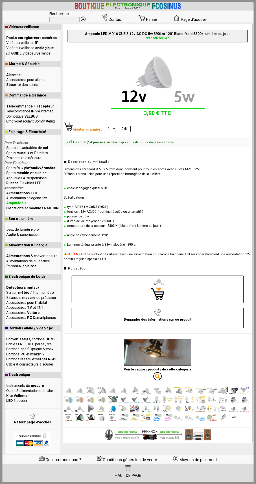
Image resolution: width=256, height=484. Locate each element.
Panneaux (21, 266)
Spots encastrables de (27, 148)
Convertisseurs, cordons (30, 339)
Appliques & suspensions (26, 178)
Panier (147, 19)
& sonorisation (22, 234)
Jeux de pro (22, 229)
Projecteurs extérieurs (23, 158)
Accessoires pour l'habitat (26, 302)
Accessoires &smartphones (31, 317)
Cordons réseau (31, 359)
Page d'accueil (190, 19)
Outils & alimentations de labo (29, 391)
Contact (112, 19)
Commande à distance (25, 95)
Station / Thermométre (30, 292)
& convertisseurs (31, 256)
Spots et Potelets (27, 153)
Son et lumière (19, 219)
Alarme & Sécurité (22, 64)
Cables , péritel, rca (29, 344)
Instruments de (25, 385)
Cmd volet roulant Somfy (30, 121)
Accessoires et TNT (24, 307)
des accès (22, 85)
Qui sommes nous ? (60, 459)
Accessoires (23, 313)
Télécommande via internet (29, 111)
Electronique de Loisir (25, 276)
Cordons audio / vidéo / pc (29, 328)
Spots (26, 173)
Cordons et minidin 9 (25, 354)
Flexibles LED (24, 183)
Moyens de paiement (195, 459)
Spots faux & (30, 168)
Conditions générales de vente (127, 459)
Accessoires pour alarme (26, 80)
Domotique (22, 116)
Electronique (17, 374)
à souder (16, 401)
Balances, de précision (31, 298)
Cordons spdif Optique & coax (29, 349)
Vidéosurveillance (22, 27)
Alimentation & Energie (26, 245)
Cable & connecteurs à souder (29, 364)
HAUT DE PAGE (128, 471)
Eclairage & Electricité (25, 132)
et (32, 208)
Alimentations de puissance (28, 261)
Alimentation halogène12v (26, 198)
